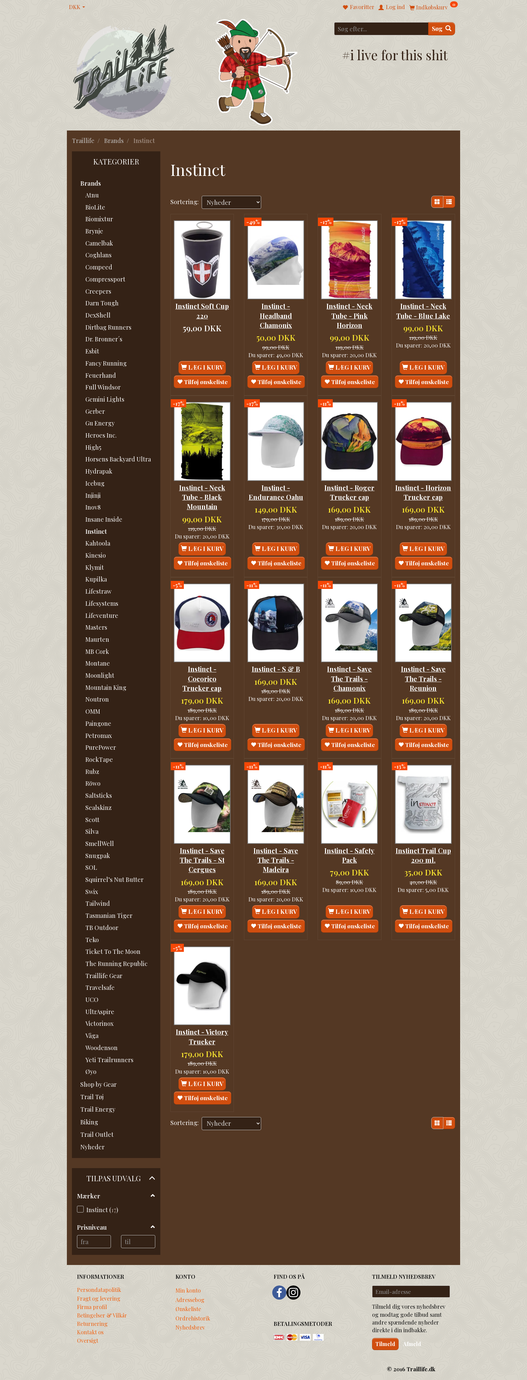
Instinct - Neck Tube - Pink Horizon (349, 314)
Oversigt (87, 1340)
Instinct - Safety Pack (349, 851)
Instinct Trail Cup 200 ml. (423, 851)
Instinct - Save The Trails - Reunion (423, 675)
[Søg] (441, 28)
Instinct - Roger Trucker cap (349, 490)
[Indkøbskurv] (433, 6)
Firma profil (92, 1306)
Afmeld (412, 1343)
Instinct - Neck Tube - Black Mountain (202, 495)
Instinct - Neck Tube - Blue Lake (423, 309)
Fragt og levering (98, 1298)
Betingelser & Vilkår (102, 1315)
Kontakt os (90, 1332)
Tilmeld (385, 1343)
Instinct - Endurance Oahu (276, 490)
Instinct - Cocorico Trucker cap (202, 675)
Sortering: (184, 202)
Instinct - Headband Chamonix (276, 314)
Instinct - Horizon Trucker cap (423, 495)
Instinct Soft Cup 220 (202, 309)
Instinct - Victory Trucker (202, 1031)
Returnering (92, 1323)
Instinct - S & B (276, 666)
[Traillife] (124, 71)
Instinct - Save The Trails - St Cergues (202, 856)
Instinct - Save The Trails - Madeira (275, 856)
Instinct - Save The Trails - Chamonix (349, 675)
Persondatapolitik (99, 1289)
